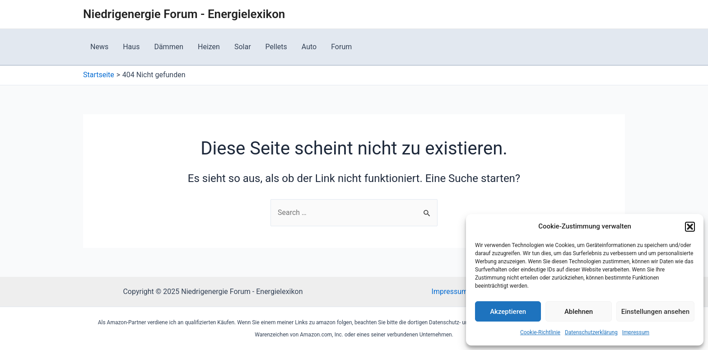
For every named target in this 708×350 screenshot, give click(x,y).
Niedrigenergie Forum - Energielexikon (184, 14)
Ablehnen (578, 312)
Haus (131, 46)
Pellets (276, 46)
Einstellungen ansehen (655, 312)
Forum (341, 46)
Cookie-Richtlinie (540, 332)
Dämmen (168, 46)
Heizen (209, 46)
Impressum (635, 332)
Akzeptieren (508, 312)
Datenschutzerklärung (591, 332)
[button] (689, 226)
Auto (309, 46)
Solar (242, 46)
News (99, 46)
